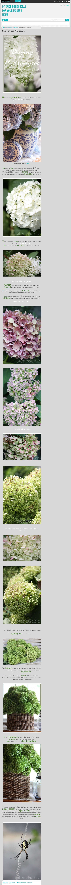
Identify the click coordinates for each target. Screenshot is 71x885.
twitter (55, 1)
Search (67, 20)
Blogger (67, 5)
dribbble (66, 1)
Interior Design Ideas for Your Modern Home (14, 10)
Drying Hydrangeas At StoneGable (13, 30)
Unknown (13, 882)
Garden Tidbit (29, 882)
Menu (19, 1)
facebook (57, 1)
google (59, 1)
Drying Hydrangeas (22, 882)
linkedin (64, 1)
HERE (27, 163)
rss (62, 1)
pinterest (69, 1)
